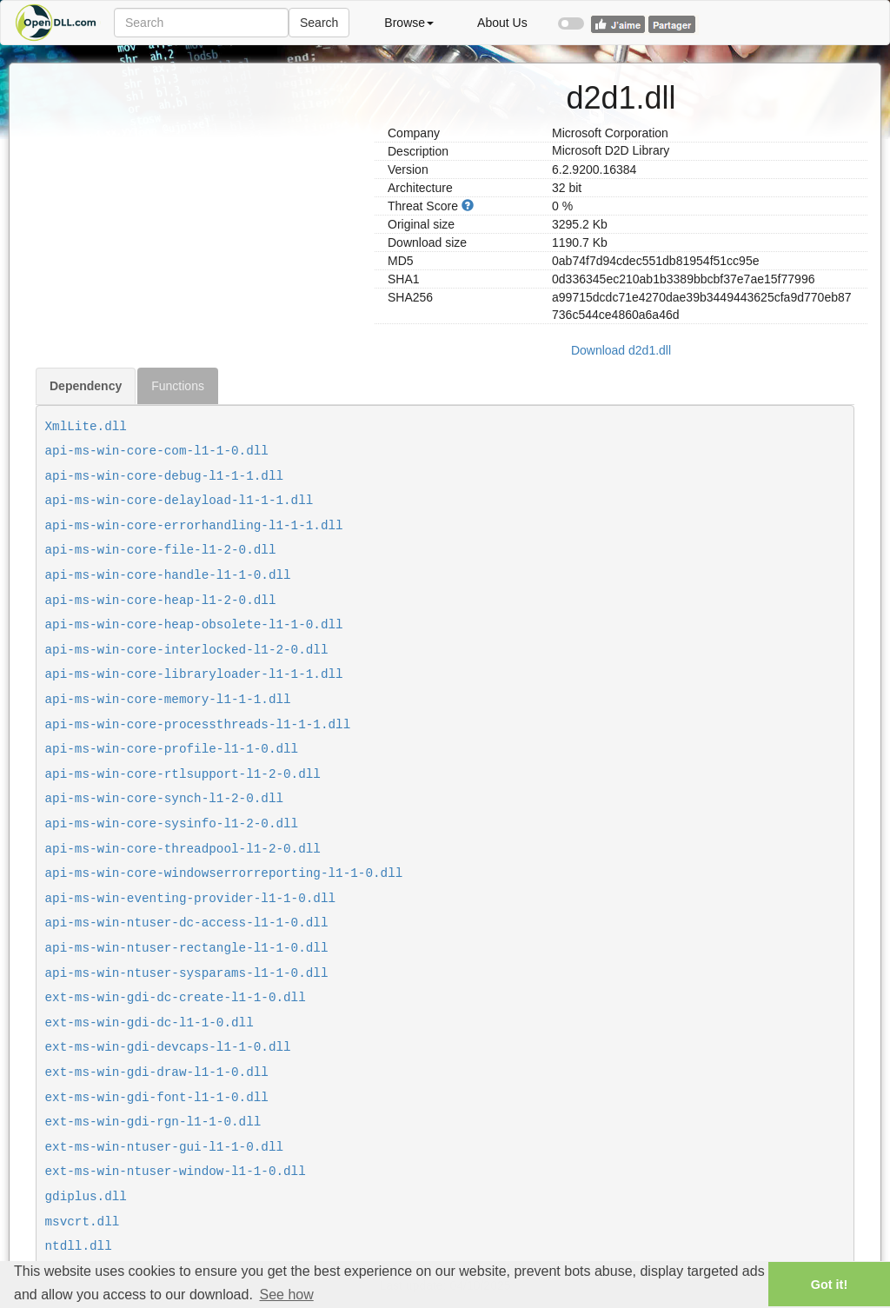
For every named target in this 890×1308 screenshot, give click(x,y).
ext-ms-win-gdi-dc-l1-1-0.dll (149, 1023)
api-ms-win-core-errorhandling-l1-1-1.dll (194, 526)
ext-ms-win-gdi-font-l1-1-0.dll (157, 1098)
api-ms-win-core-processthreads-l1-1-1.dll (198, 725)
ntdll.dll (78, 1246)
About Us (502, 23)
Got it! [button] (829, 1284)
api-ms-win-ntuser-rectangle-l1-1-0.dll (187, 948)
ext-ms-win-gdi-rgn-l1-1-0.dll (153, 1122)
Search (319, 23)
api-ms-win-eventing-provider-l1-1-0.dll (190, 899)
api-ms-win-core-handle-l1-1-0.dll (168, 575)
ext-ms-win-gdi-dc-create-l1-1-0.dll (175, 998)
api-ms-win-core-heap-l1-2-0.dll (160, 601)
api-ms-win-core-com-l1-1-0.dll (157, 451)
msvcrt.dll (82, 1222)
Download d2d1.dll (621, 350)
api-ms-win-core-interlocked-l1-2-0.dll (187, 650)
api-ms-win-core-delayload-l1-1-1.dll (179, 501)
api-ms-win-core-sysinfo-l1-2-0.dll (172, 824)
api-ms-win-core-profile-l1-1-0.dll (172, 749)
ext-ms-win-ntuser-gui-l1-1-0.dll (164, 1147)
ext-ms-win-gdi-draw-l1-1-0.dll (157, 1072)
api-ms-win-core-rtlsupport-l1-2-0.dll (183, 774)
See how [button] (286, 1294)
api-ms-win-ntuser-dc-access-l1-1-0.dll (187, 923)
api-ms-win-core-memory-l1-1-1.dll (168, 700)
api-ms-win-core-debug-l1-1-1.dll (164, 476)
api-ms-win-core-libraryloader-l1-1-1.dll (194, 674)
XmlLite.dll (86, 427)
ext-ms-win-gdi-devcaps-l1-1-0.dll (168, 1047)
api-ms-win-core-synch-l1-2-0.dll (164, 799)
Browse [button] (409, 23)
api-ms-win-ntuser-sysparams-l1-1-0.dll (187, 973)
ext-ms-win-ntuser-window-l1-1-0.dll (175, 1172)
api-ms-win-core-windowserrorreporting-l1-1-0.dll (224, 873)
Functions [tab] (177, 386)
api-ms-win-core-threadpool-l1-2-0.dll (183, 849)
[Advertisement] (199, 185)
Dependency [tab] (86, 386)
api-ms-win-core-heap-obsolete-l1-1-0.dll (194, 625)
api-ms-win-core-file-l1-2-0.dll (160, 550)
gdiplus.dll (86, 1197)
